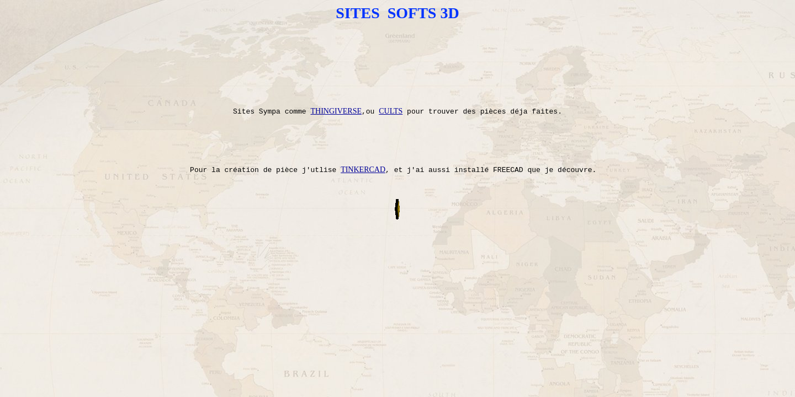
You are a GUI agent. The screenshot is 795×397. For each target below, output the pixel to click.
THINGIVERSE (336, 127)
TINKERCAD (363, 196)
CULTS (390, 127)
